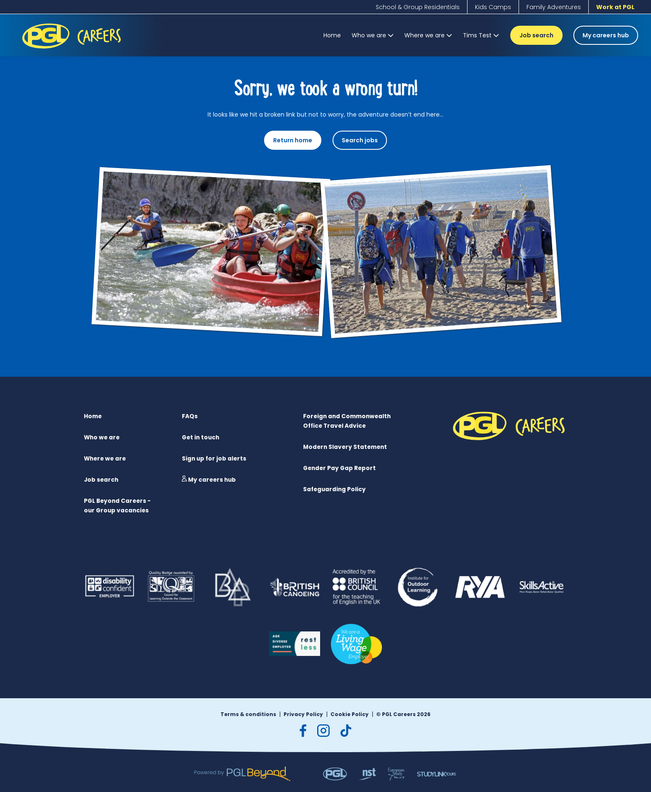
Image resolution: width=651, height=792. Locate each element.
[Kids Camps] (493, 7)
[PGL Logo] (73, 50)
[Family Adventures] (553, 7)
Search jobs (360, 140)
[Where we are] (428, 35)
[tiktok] (345, 729)
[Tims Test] (481, 35)
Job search (536, 35)
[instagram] (323, 729)
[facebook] (303, 729)
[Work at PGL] (615, 7)
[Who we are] (373, 35)
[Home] (332, 35)
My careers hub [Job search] (605, 35)
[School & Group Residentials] (417, 7)
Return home (292, 140)
